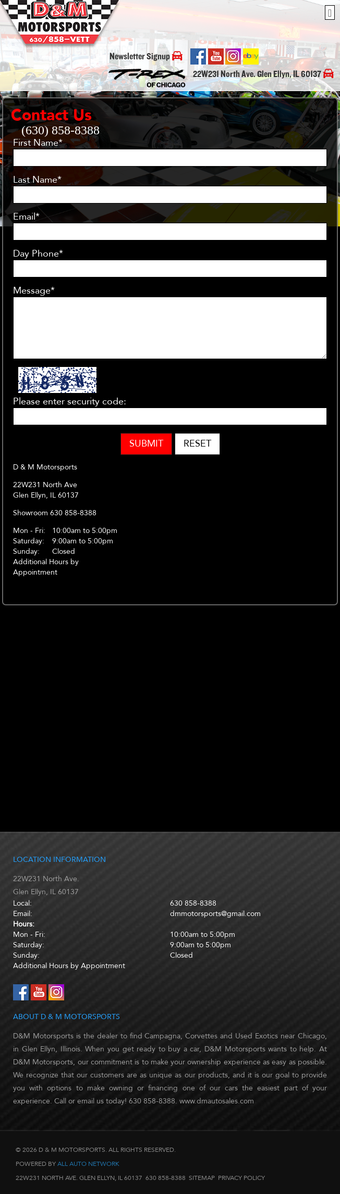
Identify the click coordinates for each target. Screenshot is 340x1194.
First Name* (38, 143)
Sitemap (202, 1178)
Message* (34, 291)
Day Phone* (38, 254)
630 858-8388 (193, 903)
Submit (146, 443)
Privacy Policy (241, 1178)
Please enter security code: (69, 402)
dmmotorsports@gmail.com (215, 914)
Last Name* (37, 180)
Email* (26, 217)
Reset (197, 443)
